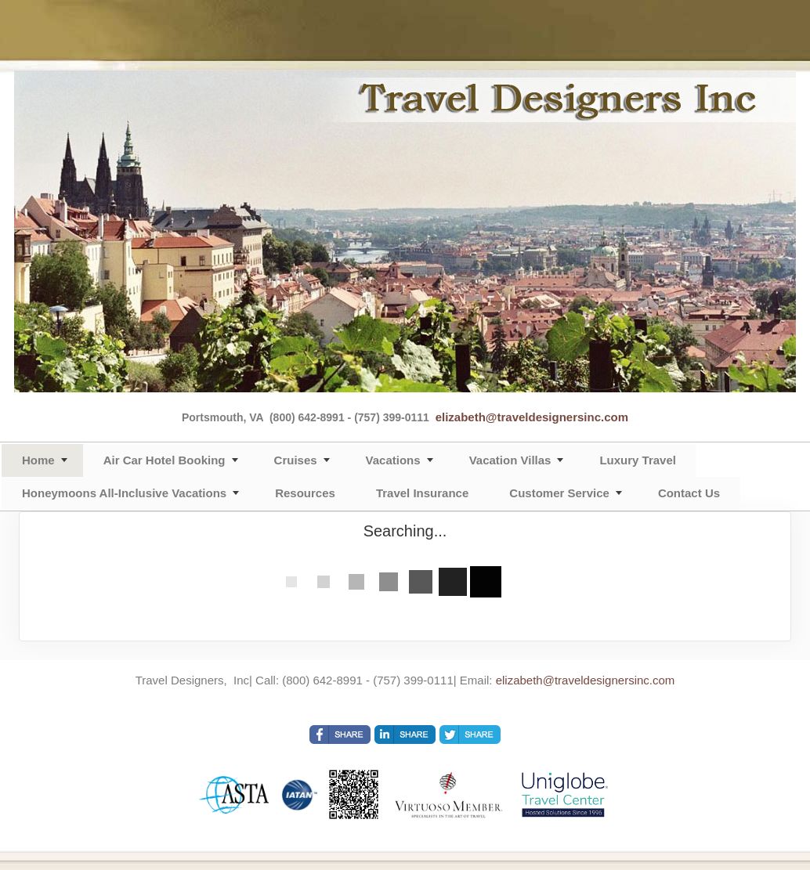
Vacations (393, 460)
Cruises (295, 460)
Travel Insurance (422, 493)
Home (38, 460)
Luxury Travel (637, 460)
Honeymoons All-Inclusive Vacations (124, 493)
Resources (305, 493)
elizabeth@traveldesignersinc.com (532, 417)
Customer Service (559, 493)
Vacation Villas (510, 460)
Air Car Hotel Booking (164, 460)
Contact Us (689, 493)
